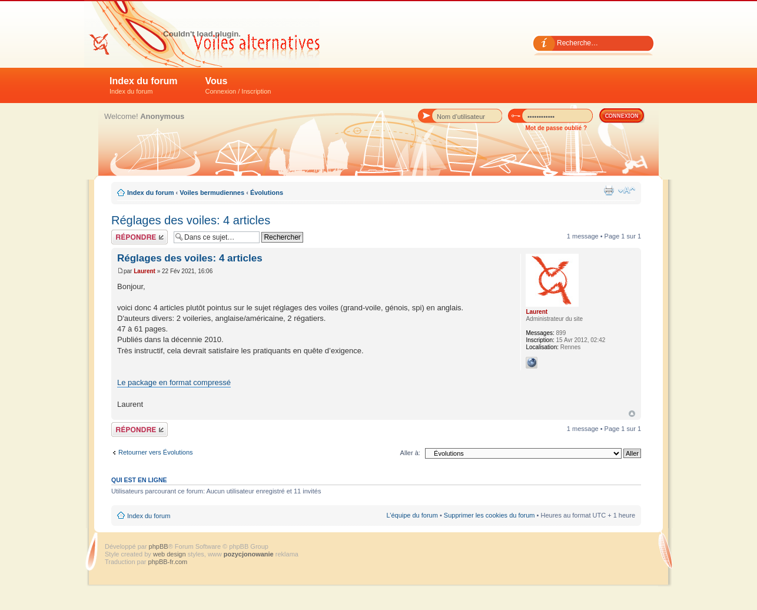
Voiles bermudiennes (212, 192)
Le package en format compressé (174, 382)
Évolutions (266, 192)
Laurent (144, 271)
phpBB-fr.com (168, 561)
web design (170, 554)
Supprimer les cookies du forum (489, 515)
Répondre (139, 237)
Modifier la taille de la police (626, 190)
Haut (632, 413)
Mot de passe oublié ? (556, 128)
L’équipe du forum (411, 515)
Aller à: (410, 452)
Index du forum (143, 85)
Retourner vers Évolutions (155, 452)
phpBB (158, 546)
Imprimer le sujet (608, 190)
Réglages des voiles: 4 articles (190, 220)
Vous (238, 85)
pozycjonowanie (249, 554)
